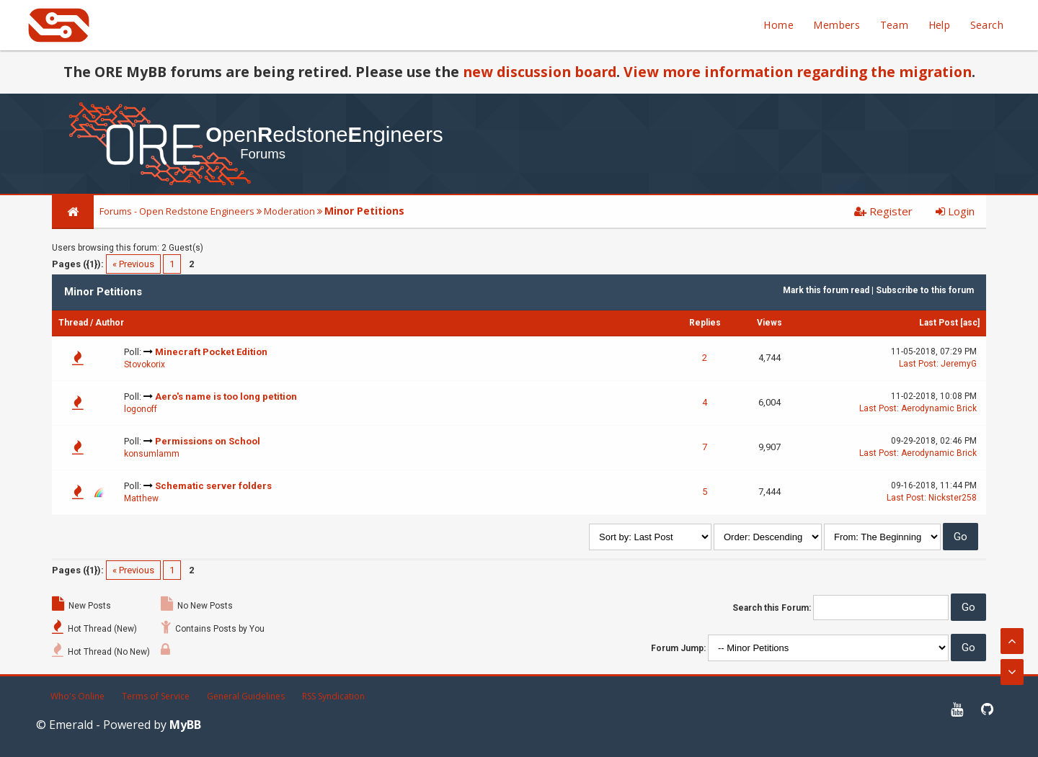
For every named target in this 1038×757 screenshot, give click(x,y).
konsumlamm (151, 454)
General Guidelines (246, 696)
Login (955, 211)
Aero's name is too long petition (226, 396)
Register (883, 211)
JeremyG (959, 364)
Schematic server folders (213, 485)
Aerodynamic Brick (939, 408)
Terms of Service (156, 696)
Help (939, 25)
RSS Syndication (333, 696)
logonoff (140, 409)
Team (894, 25)
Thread (73, 323)
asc (970, 323)
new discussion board (539, 71)
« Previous (133, 264)
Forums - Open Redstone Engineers (176, 211)
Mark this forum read (826, 290)
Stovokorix (144, 364)
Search (986, 25)
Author (109, 323)
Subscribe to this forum (925, 290)
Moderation (289, 211)
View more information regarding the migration (798, 71)
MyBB (185, 725)
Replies (705, 323)
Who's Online (77, 696)
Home (778, 25)
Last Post (938, 323)
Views (769, 323)
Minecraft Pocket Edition (211, 351)
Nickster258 (952, 498)
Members (836, 25)
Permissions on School (207, 441)
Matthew (141, 498)
